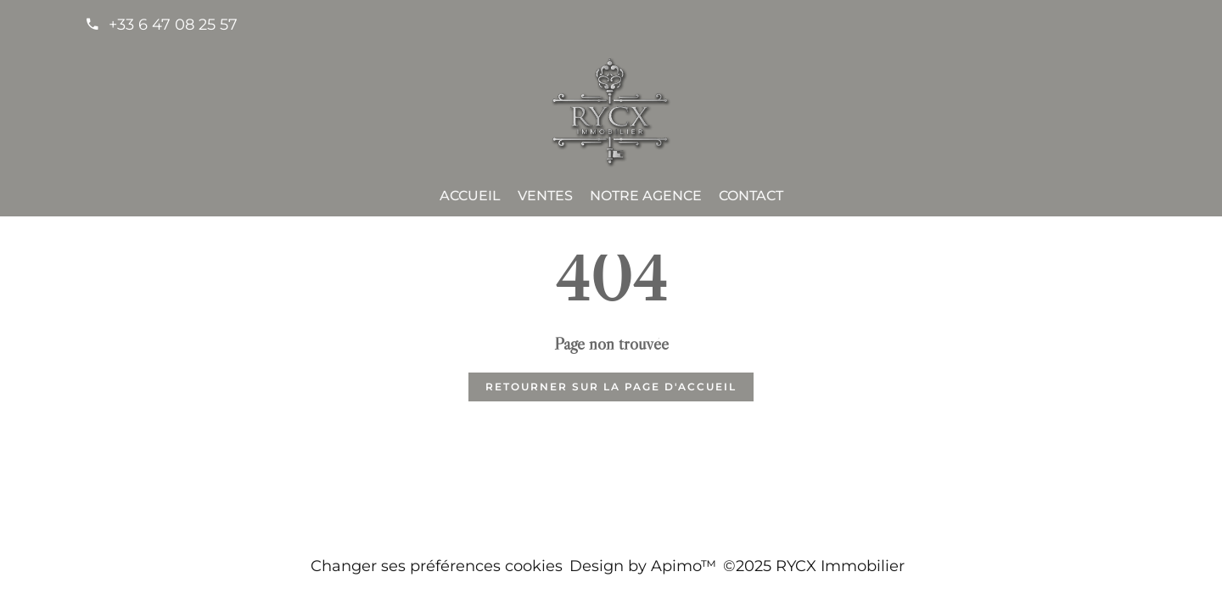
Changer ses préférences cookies (437, 566)
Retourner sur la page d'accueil (611, 386)
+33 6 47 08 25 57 (173, 24)
